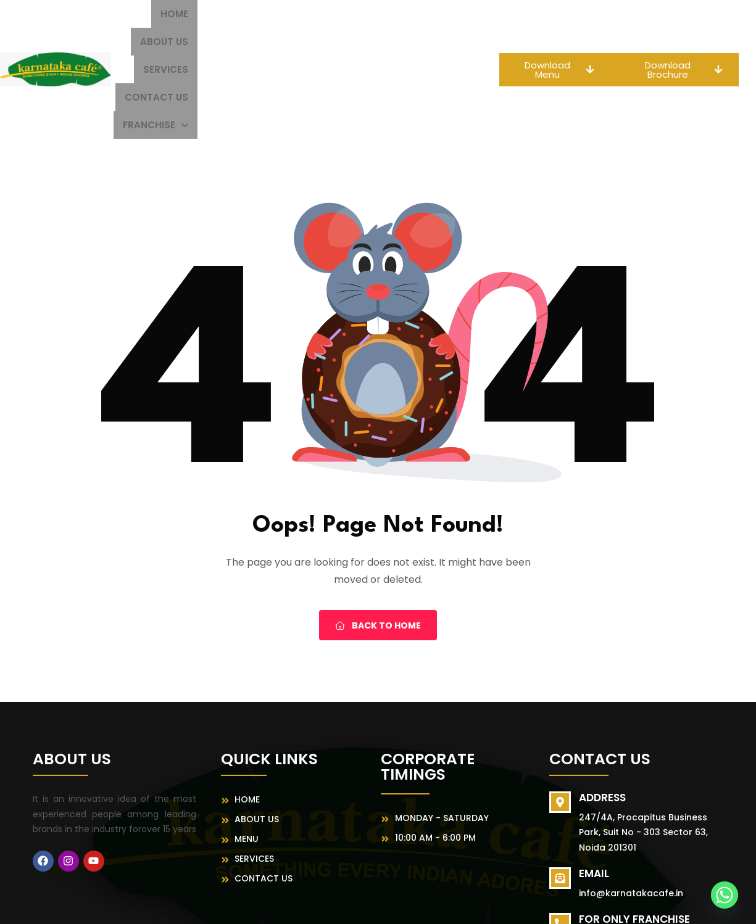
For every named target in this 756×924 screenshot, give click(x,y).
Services (334, 13)
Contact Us (407, 13)
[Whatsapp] (724, 895)
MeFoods (510, 903)
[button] (406, 42)
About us (269, 13)
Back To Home (378, 542)
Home (212, 13)
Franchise (406, 41)
